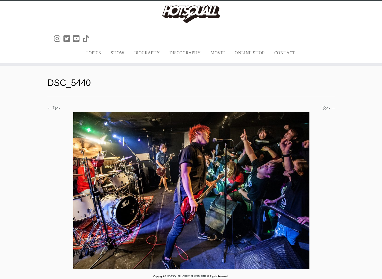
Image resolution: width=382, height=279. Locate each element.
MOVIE (217, 52)
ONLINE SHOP (249, 52)
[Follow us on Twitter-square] (68, 39)
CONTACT (284, 52)
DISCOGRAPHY (184, 52)
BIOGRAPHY (147, 52)
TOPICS (93, 52)
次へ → (328, 108)
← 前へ (53, 108)
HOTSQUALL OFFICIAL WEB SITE (186, 276)
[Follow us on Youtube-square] (78, 39)
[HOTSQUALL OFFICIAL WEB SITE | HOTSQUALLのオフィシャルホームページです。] (191, 14)
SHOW (117, 52)
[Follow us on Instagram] (58, 39)
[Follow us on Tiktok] (87, 39)
